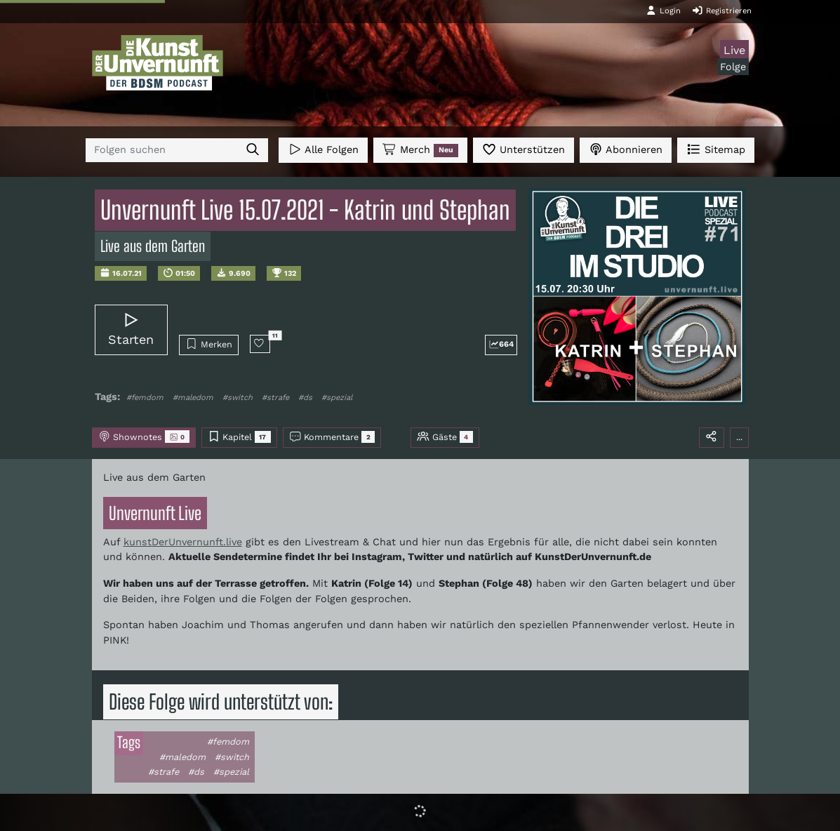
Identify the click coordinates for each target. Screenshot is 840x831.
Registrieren (722, 10)
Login (663, 10)
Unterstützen (523, 149)
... (739, 437)
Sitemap (715, 149)
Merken (208, 344)
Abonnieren (625, 149)
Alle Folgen (323, 149)
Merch (420, 150)
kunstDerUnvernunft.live (183, 541)
